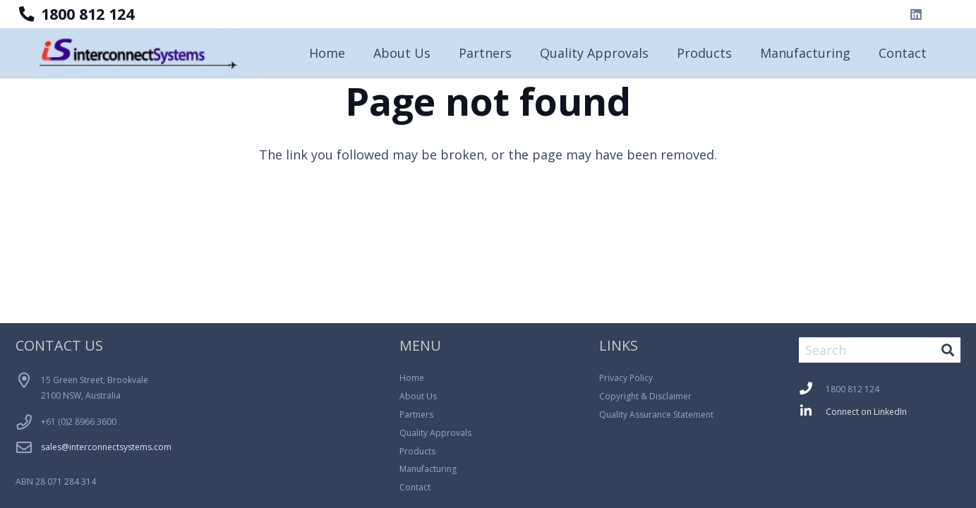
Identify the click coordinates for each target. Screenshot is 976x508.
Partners (416, 415)
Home (411, 378)
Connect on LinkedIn (866, 412)
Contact (414, 487)
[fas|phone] (812, 390)
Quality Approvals (435, 433)
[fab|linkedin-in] (812, 412)
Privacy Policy (626, 378)
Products (417, 451)
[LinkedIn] (916, 14)
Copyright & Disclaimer (645, 396)
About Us (418, 396)
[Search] (879, 350)
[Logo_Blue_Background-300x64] (149, 53)
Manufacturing (428, 469)
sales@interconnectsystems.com (106, 447)
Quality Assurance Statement (656, 415)
